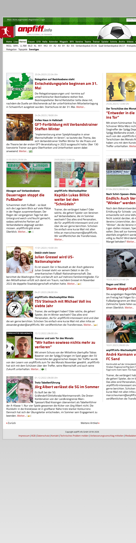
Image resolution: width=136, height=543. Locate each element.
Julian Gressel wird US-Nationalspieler (54, 259)
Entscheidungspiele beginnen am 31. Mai (66, 86)
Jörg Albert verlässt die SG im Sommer (67, 387)
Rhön (9, 19)
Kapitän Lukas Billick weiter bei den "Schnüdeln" (72, 199)
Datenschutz (43, 435)
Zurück (12, 423)
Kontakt (55, 435)
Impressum (24, 435)
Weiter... (80, 107)
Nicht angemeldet (20, 19)
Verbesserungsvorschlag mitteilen (107, 435)
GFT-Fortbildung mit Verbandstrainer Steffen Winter (66, 126)
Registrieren (34, 19)
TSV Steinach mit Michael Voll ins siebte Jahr (63, 303)
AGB (33, 435)
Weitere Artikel (89, 423)
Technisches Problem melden (74, 435)
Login (42, 19)
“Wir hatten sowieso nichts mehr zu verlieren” (65, 344)
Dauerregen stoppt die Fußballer (25, 197)
